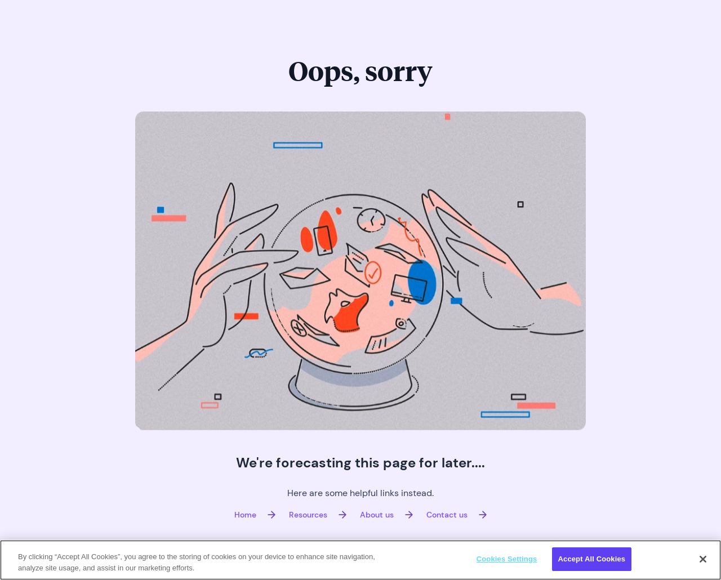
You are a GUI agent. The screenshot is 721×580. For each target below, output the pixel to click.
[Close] (703, 559)
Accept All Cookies (592, 559)
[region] (360, 560)
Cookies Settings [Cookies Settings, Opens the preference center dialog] (507, 559)
